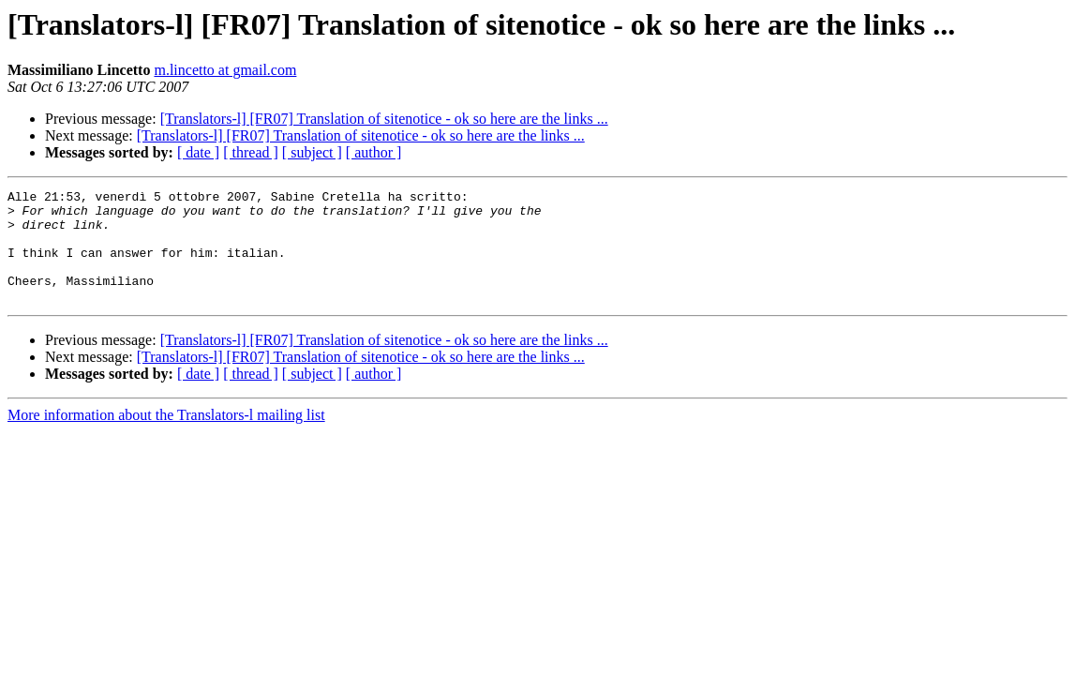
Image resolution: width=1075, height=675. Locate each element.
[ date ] (198, 152)
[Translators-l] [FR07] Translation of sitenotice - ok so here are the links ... (384, 119)
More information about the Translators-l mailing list (166, 437)
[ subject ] (312, 152)
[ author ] (374, 152)
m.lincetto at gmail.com (225, 70)
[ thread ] (250, 152)
